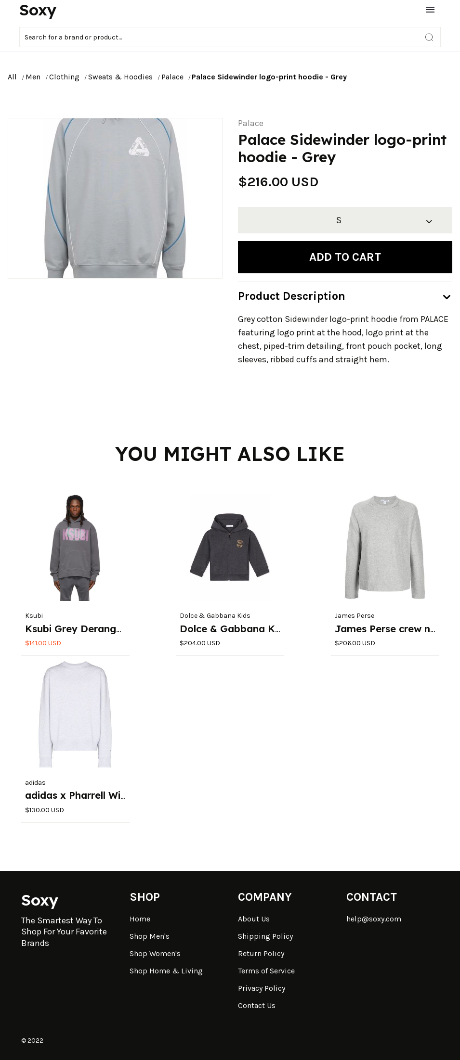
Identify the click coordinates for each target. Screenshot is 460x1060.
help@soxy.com (373, 918)
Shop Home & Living (166, 970)
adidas (35, 783)
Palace (172, 76)
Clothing (64, 76)
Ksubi (34, 616)
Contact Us (257, 1005)
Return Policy (261, 953)
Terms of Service (266, 970)
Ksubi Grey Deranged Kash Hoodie (108, 629)
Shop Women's (155, 953)
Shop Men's (150, 936)
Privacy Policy (261, 988)
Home (140, 918)
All (12, 76)
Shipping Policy (265, 936)
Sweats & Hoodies (120, 76)
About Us (254, 918)
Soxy (37, 9)
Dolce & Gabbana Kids (215, 616)
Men (33, 76)
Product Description (291, 296)
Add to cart (345, 257)
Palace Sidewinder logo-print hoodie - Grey (269, 76)
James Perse (354, 616)
